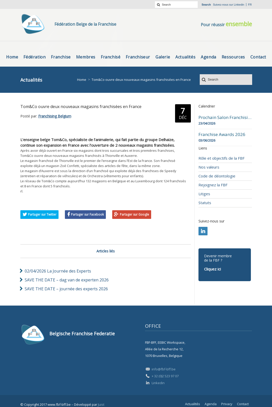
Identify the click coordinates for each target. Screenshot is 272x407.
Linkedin (239, 4)
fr (250, 4)
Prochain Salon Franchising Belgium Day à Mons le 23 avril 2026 (225, 117)
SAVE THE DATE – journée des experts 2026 (66, 289)
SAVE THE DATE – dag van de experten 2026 (67, 280)
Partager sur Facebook (87, 214)
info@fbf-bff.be (164, 369)
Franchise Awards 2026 (221, 134)
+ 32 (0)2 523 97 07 (165, 376)
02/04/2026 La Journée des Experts (58, 271)
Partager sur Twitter (42, 214)
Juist (101, 404)
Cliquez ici (212, 269)
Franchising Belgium (54, 116)
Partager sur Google (134, 214)
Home (81, 79)
